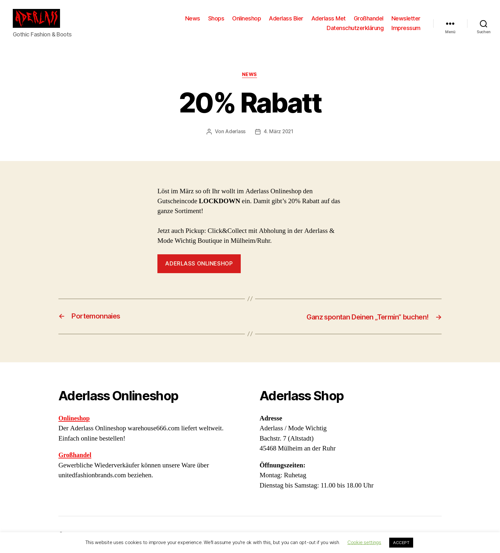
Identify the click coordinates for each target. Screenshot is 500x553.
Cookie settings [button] (364, 542)
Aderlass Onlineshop (199, 264)
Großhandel (368, 18)
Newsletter (405, 18)
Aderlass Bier (286, 18)
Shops (216, 18)
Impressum (405, 28)
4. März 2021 (278, 132)
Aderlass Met (328, 18)
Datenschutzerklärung (355, 28)
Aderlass (234, 132)
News (192, 18)
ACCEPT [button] (401, 542)
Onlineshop (246, 18)
